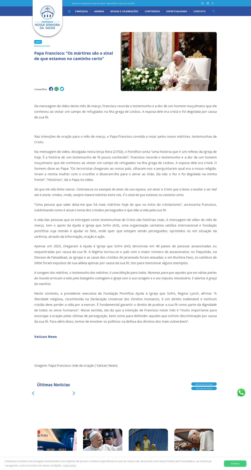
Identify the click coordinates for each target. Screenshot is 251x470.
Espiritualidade (176, 11)
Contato (199, 11)
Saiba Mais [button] (69, 465)
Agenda (99, 11)
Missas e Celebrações (124, 11)
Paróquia (81, 11)
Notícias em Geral (204, 387)
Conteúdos (152, 11)
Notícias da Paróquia (204, 383)
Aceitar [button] (235, 463)
